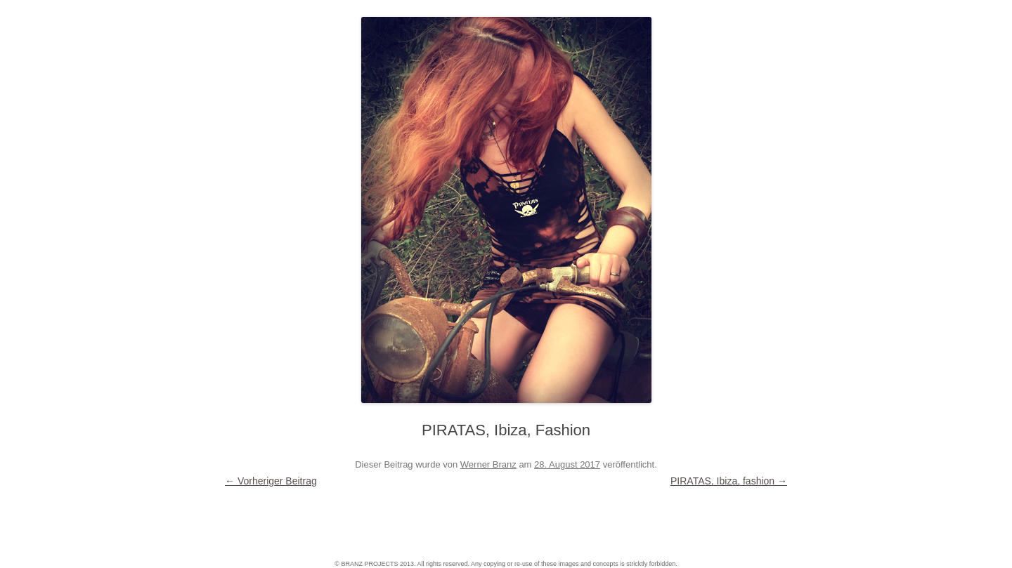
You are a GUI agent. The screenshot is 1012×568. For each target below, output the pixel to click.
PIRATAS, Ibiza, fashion (728, 481)
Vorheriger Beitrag (271, 481)
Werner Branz (488, 464)
